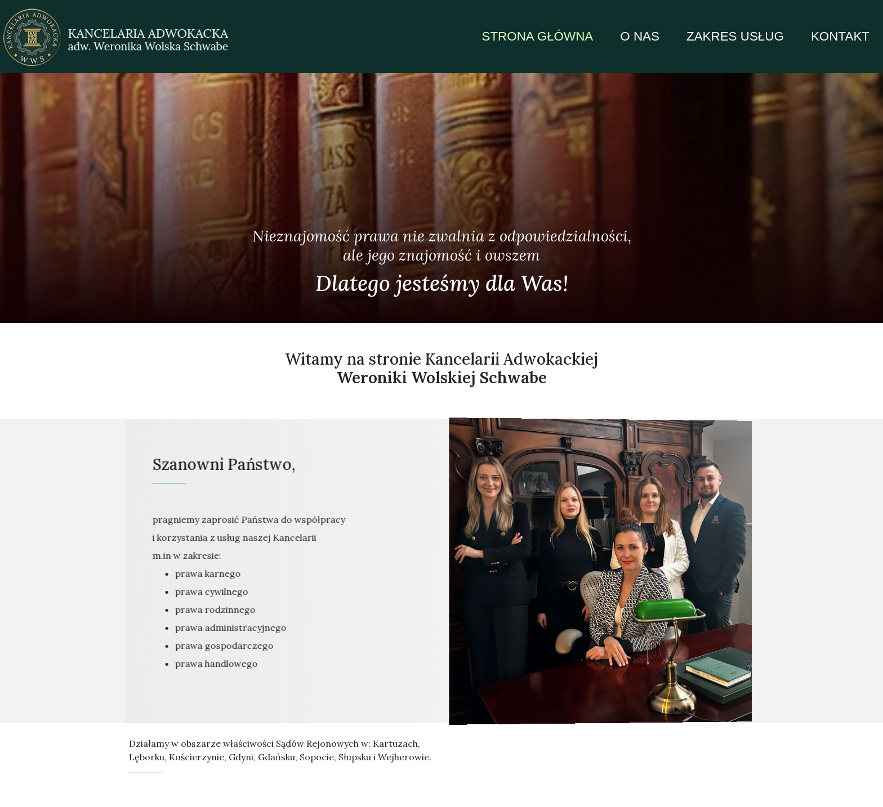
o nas (639, 36)
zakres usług (735, 36)
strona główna (537, 36)
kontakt (840, 36)
